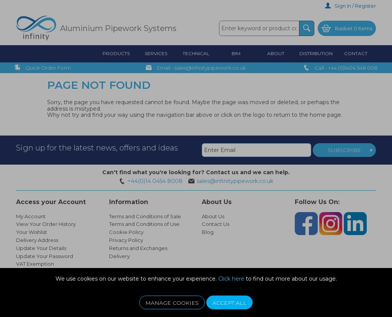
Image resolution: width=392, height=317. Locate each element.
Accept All (229, 302)
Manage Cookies (172, 302)
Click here (231, 278)
